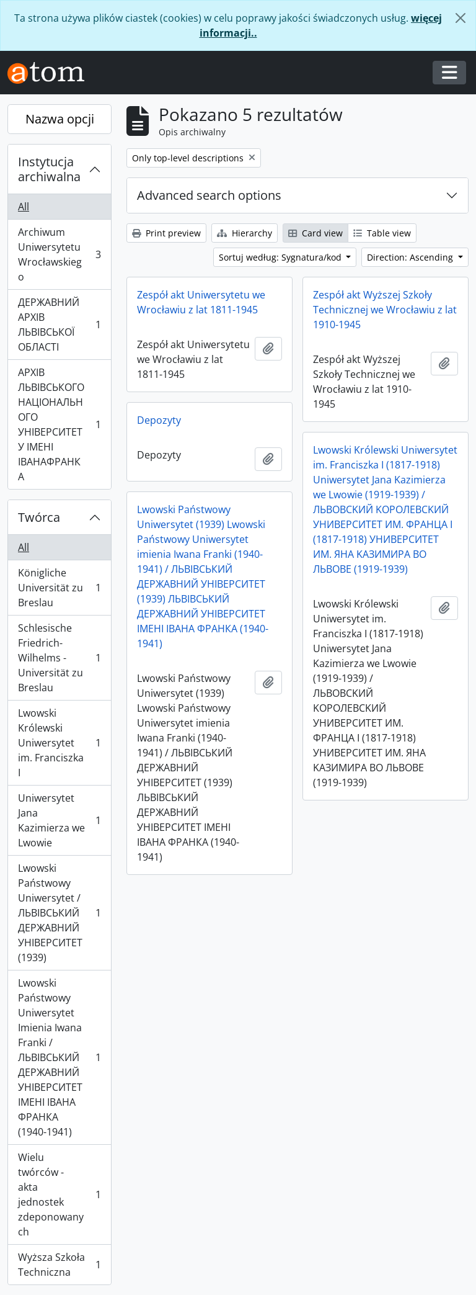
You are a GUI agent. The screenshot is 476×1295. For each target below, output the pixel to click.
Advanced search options (209, 195)
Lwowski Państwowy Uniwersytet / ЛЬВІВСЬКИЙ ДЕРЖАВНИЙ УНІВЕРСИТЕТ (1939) (59, 912)
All (23, 206)
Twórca (39, 517)
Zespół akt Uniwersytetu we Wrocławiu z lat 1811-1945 (201, 302)
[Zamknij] (460, 18)
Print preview (166, 233)
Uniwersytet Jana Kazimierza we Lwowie (59, 820)
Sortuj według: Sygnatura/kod (281, 257)
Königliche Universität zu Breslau (59, 587)
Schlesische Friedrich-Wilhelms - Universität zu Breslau (59, 657)
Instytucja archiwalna (49, 169)
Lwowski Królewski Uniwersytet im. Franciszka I (59, 742)
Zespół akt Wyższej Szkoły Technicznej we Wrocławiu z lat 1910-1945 (385, 309)
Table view (382, 233)
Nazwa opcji (59, 118)
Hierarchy (244, 233)
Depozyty (159, 420)
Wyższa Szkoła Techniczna (59, 1264)
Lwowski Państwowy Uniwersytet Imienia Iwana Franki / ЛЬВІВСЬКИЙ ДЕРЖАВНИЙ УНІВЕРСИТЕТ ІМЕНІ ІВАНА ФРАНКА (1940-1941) (59, 1057)
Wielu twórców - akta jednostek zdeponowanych (59, 1194)
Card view (315, 233)
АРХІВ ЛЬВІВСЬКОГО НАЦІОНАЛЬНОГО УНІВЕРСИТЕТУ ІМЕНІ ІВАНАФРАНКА (59, 424)
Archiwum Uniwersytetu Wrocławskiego (59, 254)
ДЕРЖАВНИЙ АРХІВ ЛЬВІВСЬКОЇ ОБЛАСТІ (59, 324)
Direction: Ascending (411, 257)
